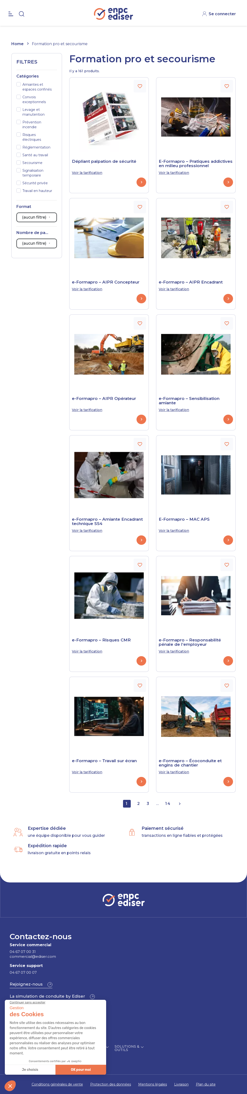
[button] (31, 984)
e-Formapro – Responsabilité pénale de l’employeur (190, 642)
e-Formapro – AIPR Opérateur (104, 398)
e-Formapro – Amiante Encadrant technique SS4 (107, 521)
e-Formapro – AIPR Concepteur (105, 282)
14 (168, 803)
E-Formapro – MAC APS (184, 519)
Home (17, 44)
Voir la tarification (87, 172)
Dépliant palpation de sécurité (104, 161)
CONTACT (223, 5)
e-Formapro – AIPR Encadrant (191, 282)
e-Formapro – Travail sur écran (104, 761)
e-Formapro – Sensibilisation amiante (189, 400)
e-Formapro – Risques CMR (101, 640)
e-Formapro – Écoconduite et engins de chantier (190, 763)
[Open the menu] (10, 24)
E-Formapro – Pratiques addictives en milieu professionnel (196, 163)
